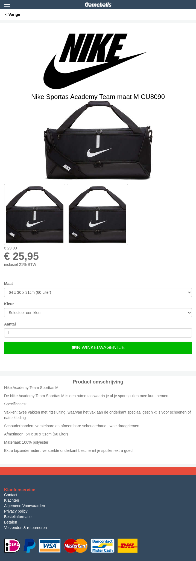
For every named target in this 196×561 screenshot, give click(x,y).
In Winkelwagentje (98, 347)
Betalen (10, 522)
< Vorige (12, 14)
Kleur (9, 304)
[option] (98, 140)
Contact (10, 495)
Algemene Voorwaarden (24, 506)
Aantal (10, 324)
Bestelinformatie (17, 517)
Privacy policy (16, 511)
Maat (8, 283)
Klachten (11, 500)
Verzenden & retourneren (25, 527)
